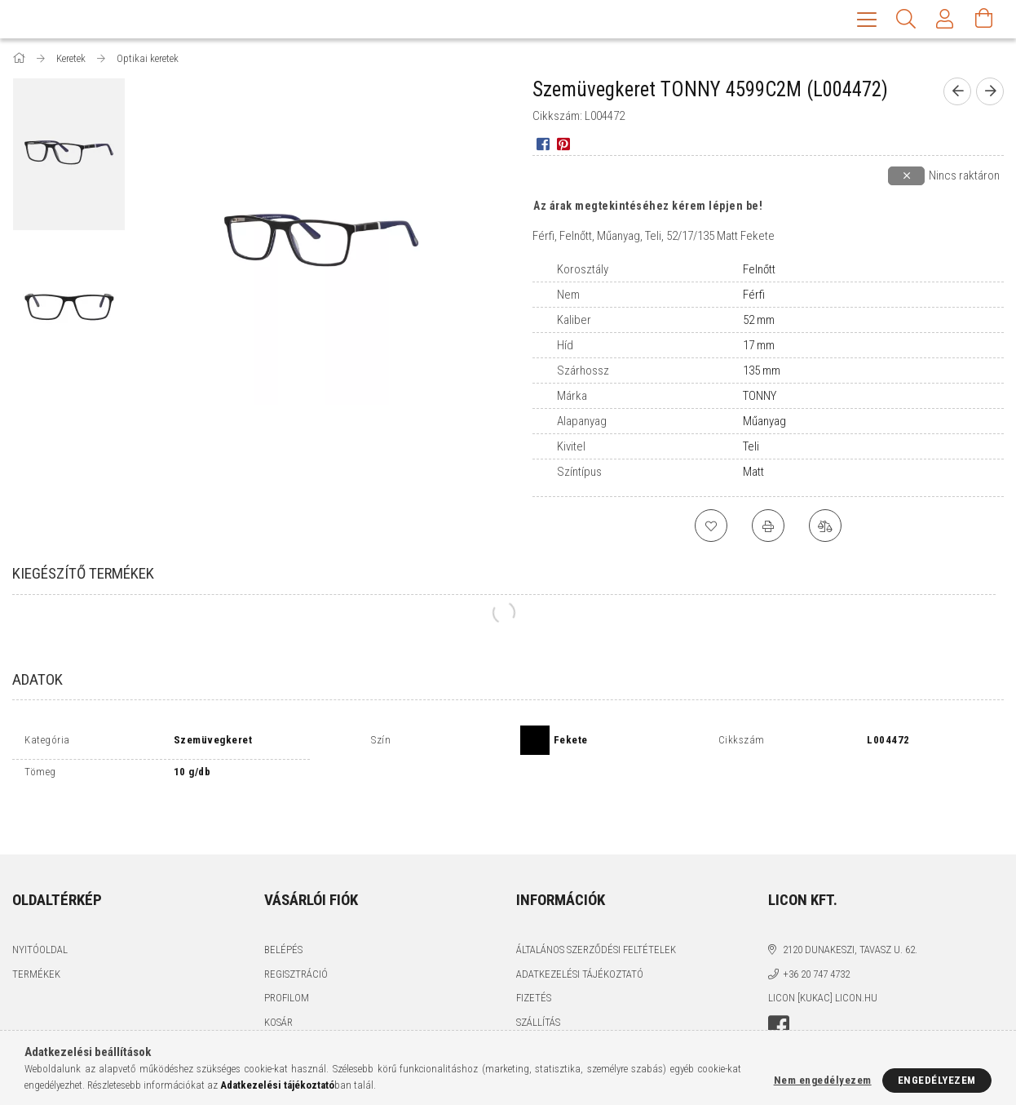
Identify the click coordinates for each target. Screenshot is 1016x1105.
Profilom (286, 962)
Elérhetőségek (553, 1010)
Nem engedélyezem (823, 1080)
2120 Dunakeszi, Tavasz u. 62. (850, 914)
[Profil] (945, 20)
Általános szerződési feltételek (596, 914)
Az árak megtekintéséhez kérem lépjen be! (647, 207)
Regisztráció (296, 938)
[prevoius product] (957, 93)
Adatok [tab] (37, 681)
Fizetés (533, 962)
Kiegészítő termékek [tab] (83, 575)
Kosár (278, 986)
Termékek (36, 938)
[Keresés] (905, 20)
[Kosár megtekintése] (984, 20)
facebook (778, 991)
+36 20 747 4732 (816, 938)
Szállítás (538, 986)
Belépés (283, 914)
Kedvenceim (293, 1010)
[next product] (990, 93)
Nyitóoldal (40, 914)
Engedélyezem (937, 1080)
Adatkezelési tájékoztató (579, 938)
